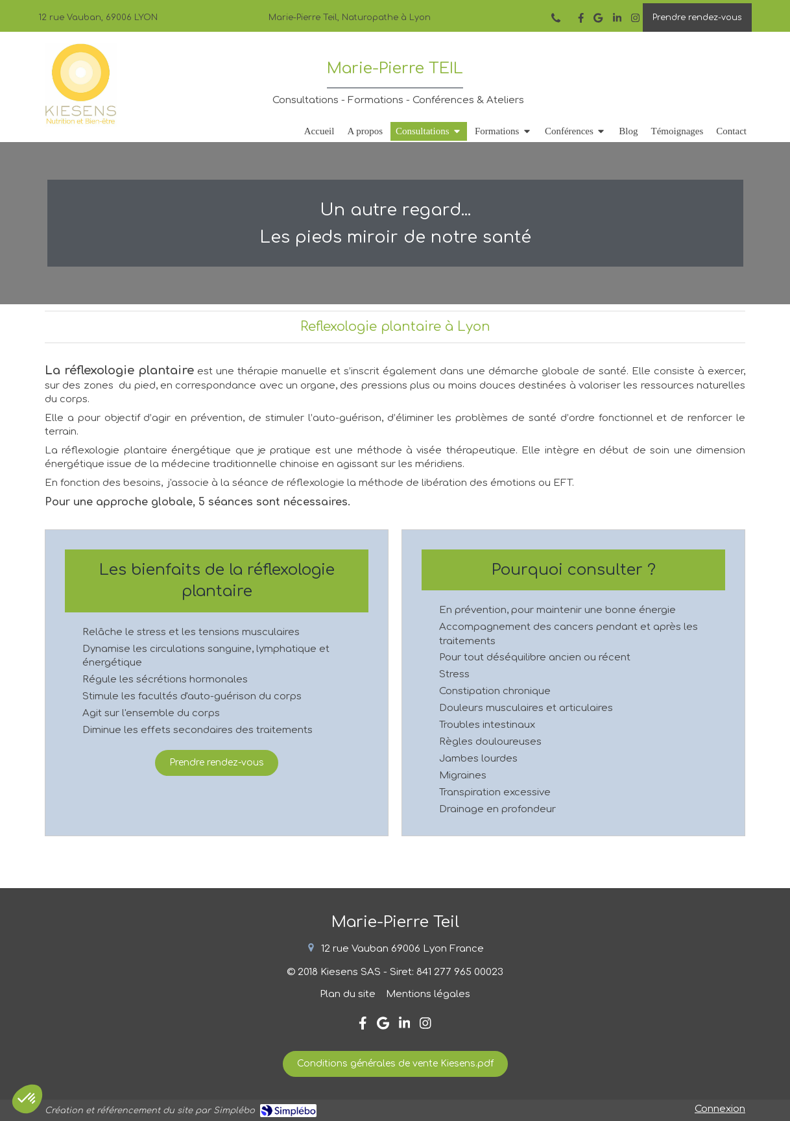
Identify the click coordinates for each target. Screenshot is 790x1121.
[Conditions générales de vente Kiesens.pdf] (395, 1064)
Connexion (720, 1109)
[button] (27, 1099)
